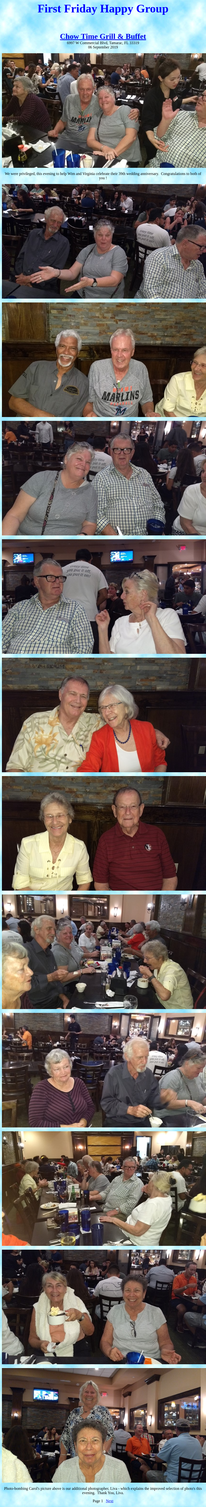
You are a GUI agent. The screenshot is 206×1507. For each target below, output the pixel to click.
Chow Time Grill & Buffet (103, 36)
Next (109, 1501)
